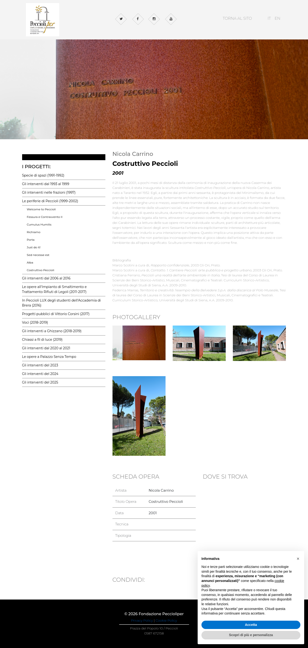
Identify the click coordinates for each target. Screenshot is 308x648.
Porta (31, 239)
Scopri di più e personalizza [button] (251, 635)
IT (269, 18)
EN (277, 18)
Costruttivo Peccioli (40, 270)
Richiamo (33, 232)
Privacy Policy (142, 620)
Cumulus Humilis (39, 224)
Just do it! (34, 247)
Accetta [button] (251, 625)
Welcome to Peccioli (41, 209)
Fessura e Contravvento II (45, 217)
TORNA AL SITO (237, 18)
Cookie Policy (166, 620)
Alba (30, 262)
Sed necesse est (38, 255)
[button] (298, 558)
